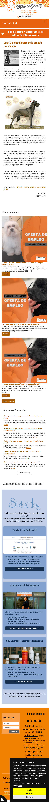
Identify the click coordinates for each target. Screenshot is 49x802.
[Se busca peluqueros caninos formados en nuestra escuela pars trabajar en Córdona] (24, 239)
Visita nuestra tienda (24, 569)
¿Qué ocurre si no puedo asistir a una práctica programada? (21, 462)
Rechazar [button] (29, 793)
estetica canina (38, 743)
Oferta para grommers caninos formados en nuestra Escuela (21, 324)
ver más (5, 274)
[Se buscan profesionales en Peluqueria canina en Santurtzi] (24, 360)
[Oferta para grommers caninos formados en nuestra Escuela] (24, 300)
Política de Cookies (9, 778)
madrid (36, 745)
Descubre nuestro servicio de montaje (24, 628)
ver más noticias (8, 401)
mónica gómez (28, 745)
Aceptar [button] (29, 790)
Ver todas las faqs (25, 473)
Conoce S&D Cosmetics (24, 682)
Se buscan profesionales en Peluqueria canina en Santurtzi (21, 384)
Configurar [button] (29, 797)
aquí (20, 786)
